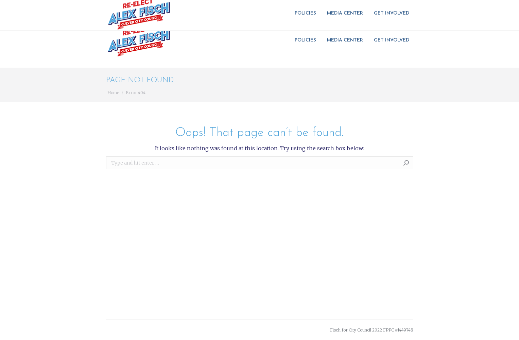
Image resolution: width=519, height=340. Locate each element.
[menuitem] (307, 40)
